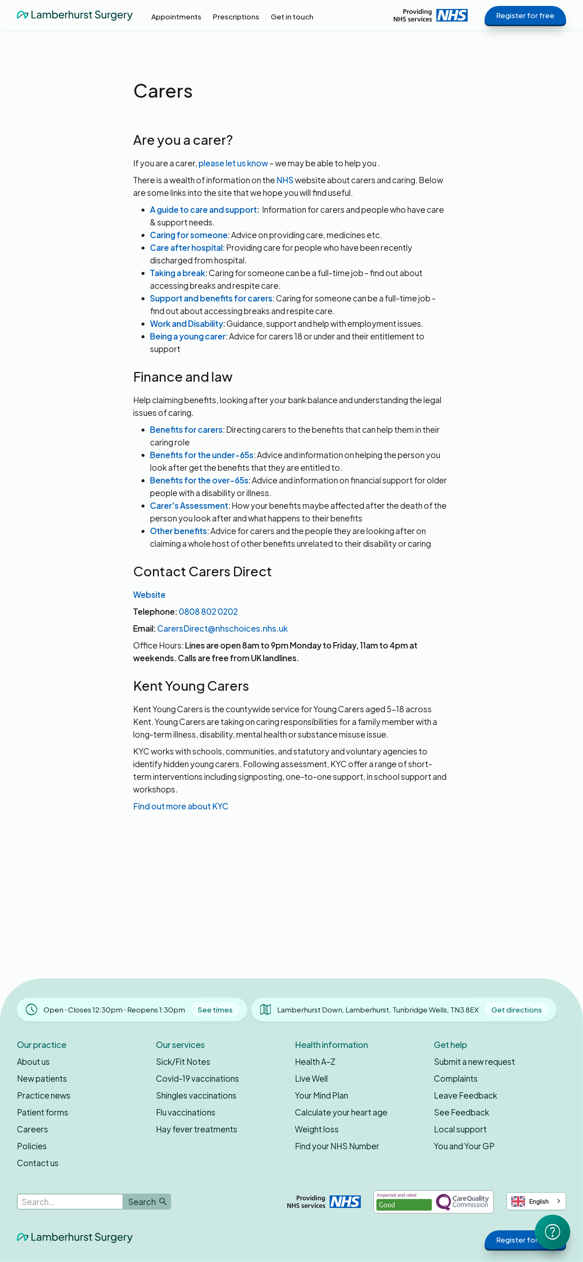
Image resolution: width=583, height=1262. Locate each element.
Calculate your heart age (341, 1112)
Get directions (516, 1009)
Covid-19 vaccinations (197, 1078)
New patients (42, 1078)
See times (215, 1009)
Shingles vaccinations (196, 1095)
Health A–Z (315, 1061)
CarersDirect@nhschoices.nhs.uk (222, 628)
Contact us (38, 1163)
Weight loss (317, 1129)
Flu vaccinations (185, 1112)
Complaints (456, 1078)
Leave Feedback (465, 1095)
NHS (285, 180)
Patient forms (42, 1112)
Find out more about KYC (181, 806)
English (530, 1201)
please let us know (233, 163)
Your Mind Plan (321, 1095)
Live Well (311, 1078)
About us (33, 1061)
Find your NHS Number (337, 1146)
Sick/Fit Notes (183, 1061)
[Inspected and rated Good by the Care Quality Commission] (433, 1201)
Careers (32, 1129)
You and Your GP (464, 1146)
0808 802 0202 (208, 611)
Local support (460, 1129)
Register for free (525, 15)
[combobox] (536, 1201)
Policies (32, 1146)
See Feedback (461, 1112)
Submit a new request (474, 1061)
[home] (75, 15)
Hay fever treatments (196, 1129)
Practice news (44, 1095)
